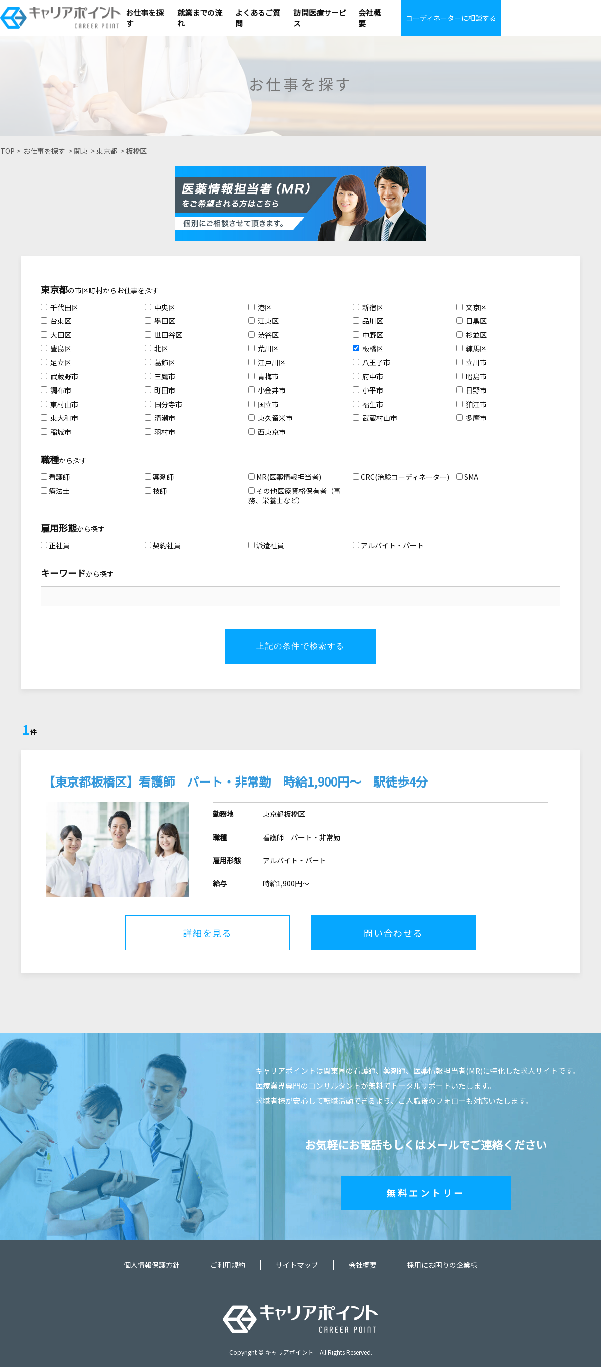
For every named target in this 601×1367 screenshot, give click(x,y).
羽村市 (160, 432)
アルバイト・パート (388, 545)
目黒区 (471, 321)
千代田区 (59, 307)
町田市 (160, 390)
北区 (156, 348)
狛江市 (471, 404)
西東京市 (267, 432)
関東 (81, 151)
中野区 (368, 335)
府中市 (368, 376)
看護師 (55, 477)
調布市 (56, 390)
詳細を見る (207, 932)
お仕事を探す (44, 151)
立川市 (471, 362)
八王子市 (371, 362)
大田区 (56, 335)
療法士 (55, 491)
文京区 (471, 307)
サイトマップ (297, 1265)
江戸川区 (267, 362)
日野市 (471, 390)
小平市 (368, 390)
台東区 (56, 321)
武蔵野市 (59, 376)
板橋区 (136, 151)
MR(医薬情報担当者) (284, 477)
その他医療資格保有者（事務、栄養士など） (294, 496)
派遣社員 (266, 545)
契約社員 (163, 545)
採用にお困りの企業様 (442, 1265)
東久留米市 (270, 418)
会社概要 (363, 1265)
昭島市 (471, 376)
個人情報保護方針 (152, 1265)
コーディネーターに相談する (451, 18)
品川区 (368, 321)
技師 (156, 491)
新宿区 (368, 307)
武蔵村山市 (375, 418)
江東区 (263, 321)
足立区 (56, 362)
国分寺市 (163, 404)
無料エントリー (425, 1192)
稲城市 (56, 432)
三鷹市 (160, 376)
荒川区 (263, 348)
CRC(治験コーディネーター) (401, 477)
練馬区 (471, 348)
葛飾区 (160, 362)
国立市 (263, 404)
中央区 (160, 307)
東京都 (106, 151)
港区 (260, 307)
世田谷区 (163, 335)
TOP (7, 151)
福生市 (368, 404)
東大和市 (59, 418)
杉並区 (471, 335)
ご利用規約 (227, 1265)
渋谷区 (263, 335)
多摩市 (471, 418)
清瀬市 (160, 418)
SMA (467, 477)
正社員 (55, 545)
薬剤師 (159, 477)
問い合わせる (393, 932)
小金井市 (267, 390)
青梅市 (263, 376)
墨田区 (160, 321)
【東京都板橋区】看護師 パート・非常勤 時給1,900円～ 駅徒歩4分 (235, 781)
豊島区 (56, 348)
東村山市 (59, 404)
